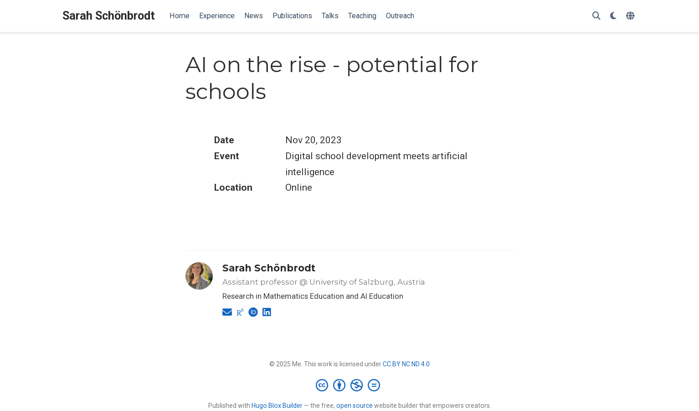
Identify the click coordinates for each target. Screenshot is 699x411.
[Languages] (631, 16)
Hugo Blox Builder (277, 405)
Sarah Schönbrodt (108, 15)
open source (354, 405)
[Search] (596, 16)
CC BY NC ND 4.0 (406, 364)
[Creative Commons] (350, 385)
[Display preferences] (613, 16)
